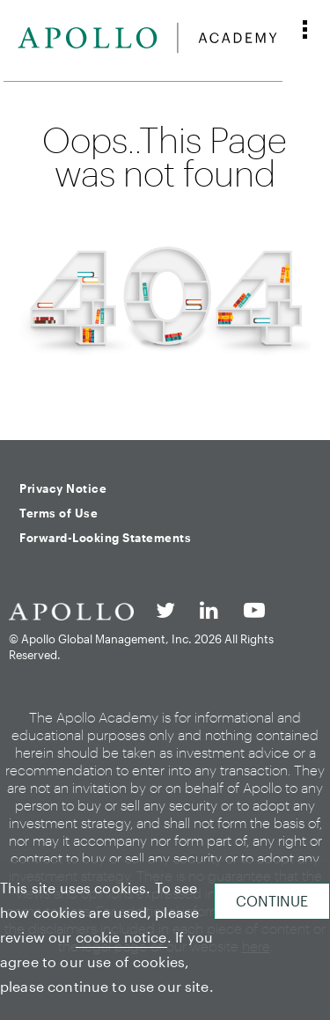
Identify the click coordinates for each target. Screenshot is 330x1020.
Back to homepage (164, 401)
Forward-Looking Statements (105, 538)
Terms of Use (58, 513)
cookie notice (121, 936)
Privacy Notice (62, 488)
